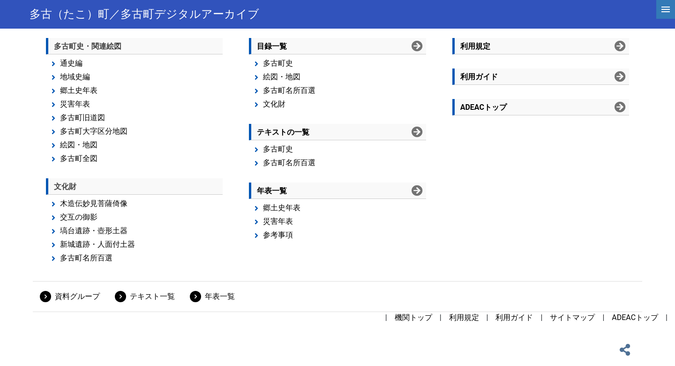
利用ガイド (514, 317)
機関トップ (413, 317)
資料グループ (77, 296)
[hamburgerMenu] (665, 9)
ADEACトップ (635, 317)
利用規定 (464, 317)
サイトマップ (572, 317)
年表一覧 (220, 296)
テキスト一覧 (152, 296)
